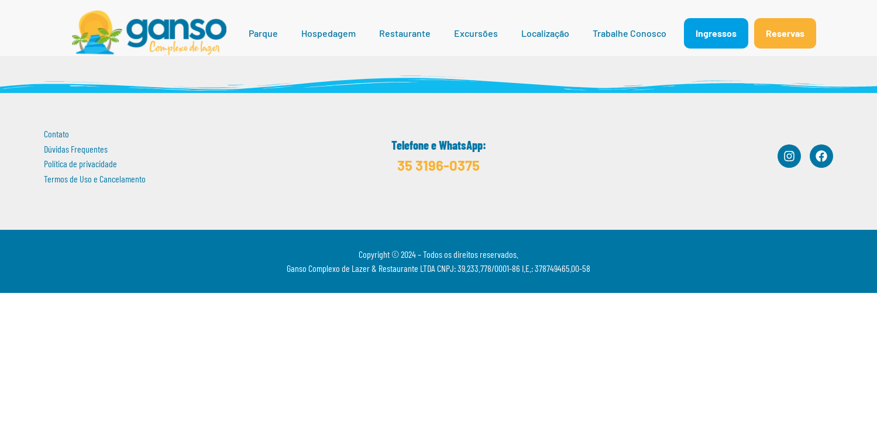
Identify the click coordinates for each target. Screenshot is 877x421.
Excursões (476, 33)
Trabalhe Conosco (629, 33)
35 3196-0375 (438, 165)
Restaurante (405, 33)
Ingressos (716, 33)
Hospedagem (328, 33)
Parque (263, 33)
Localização (545, 33)
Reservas (785, 33)
